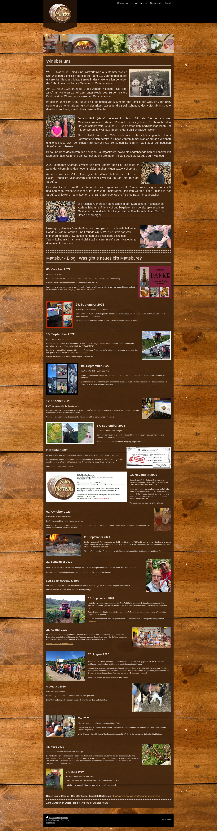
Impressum (50, 823)
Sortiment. (92, 621)
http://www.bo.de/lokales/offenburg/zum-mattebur (136, 796)
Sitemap (64, 818)
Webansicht (166, 819)
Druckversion (53, 818)
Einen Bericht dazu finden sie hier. (59, 644)
